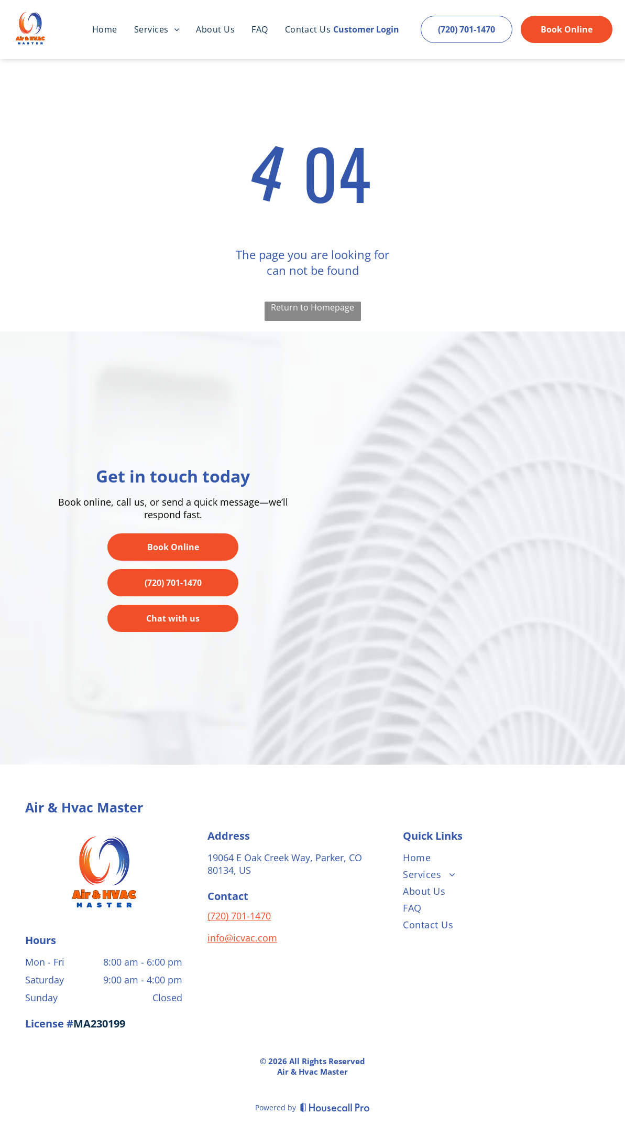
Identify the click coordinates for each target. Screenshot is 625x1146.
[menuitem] (105, 29)
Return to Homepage (312, 307)
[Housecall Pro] (335, 1107)
